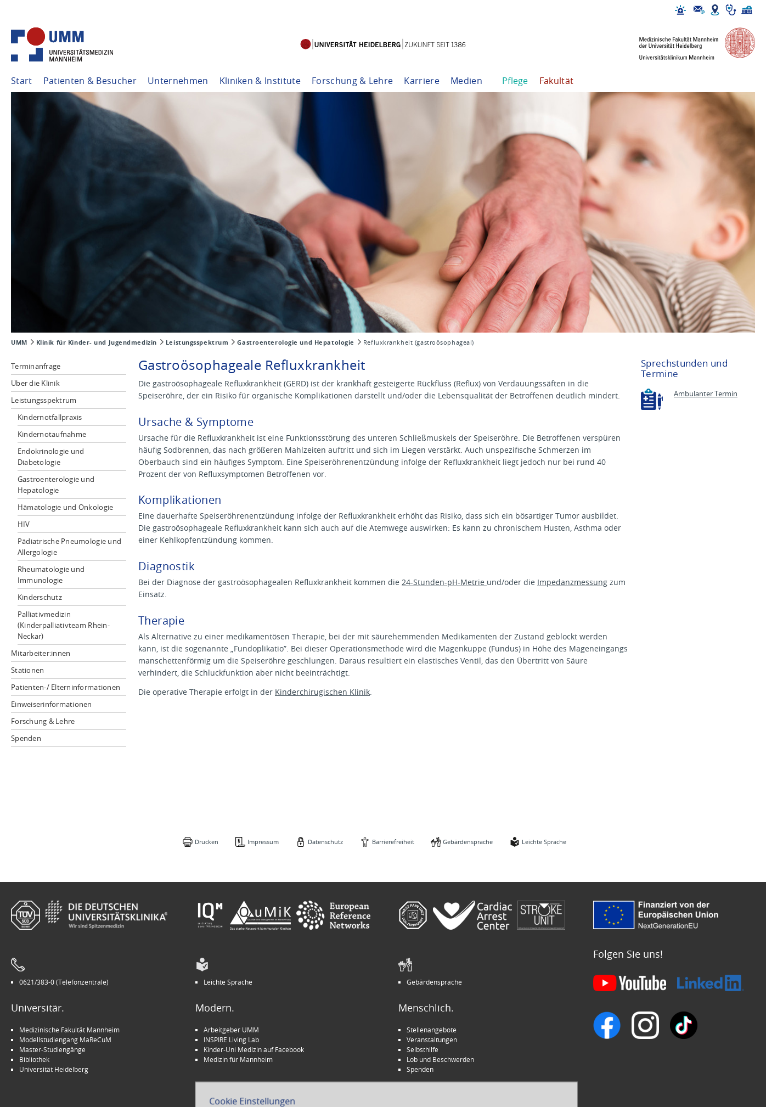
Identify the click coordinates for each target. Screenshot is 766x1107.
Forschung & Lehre (352, 81)
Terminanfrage (35, 366)
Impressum (263, 842)
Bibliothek (34, 1059)
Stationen (27, 670)
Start (21, 81)
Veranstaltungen (432, 1039)
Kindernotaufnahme (52, 434)
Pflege (515, 81)
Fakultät (556, 81)
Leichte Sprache (544, 842)
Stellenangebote (432, 1029)
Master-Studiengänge (52, 1049)
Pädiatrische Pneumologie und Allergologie (69, 546)
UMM (19, 342)
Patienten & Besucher (90, 81)
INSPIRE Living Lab (231, 1039)
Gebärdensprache (468, 842)
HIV (24, 524)
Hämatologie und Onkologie (66, 507)
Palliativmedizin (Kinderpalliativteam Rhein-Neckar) (64, 625)
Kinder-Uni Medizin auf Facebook (254, 1049)
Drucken (206, 842)
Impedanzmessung (572, 582)
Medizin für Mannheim (238, 1059)
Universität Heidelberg (53, 1069)
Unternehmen (178, 81)
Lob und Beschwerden (440, 1059)
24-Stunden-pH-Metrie (444, 582)
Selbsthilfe (422, 1049)
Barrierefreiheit (393, 842)
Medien (466, 81)
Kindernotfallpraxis (50, 417)
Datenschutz (325, 842)
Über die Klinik (35, 383)
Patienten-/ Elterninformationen (65, 687)
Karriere (422, 81)
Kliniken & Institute (260, 81)
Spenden (26, 738)
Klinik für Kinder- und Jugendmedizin (96, 342)
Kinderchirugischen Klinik (322, 692)
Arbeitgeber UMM (231, 1029)
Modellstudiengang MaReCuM (65, 1039)
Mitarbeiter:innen (40, 653)
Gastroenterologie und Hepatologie (295, 342)
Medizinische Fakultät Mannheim (69, 1029)
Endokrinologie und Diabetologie (51, 456)
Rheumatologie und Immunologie (51, 574)
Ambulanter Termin (705, 393)
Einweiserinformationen (51, 704)
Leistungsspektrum (197, 342)
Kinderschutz (40, 597)
